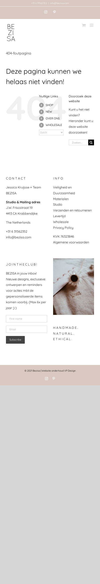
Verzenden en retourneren (72, 210)
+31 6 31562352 (39, 3)
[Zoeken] (91, 142)
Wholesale (61, 222)
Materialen (61, 199)
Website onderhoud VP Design (59, 370)
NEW (49, 111)
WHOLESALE (54, 125)
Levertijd (59, 216)
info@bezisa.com (59, 3)
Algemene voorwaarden (71, 242)
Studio (57, 204)
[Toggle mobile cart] (84, 25)
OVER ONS (53, 118)
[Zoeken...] (78, 142)
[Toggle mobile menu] (92, 25)
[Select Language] (51, 132)
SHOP (49, 105)
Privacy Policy (63, 228)
